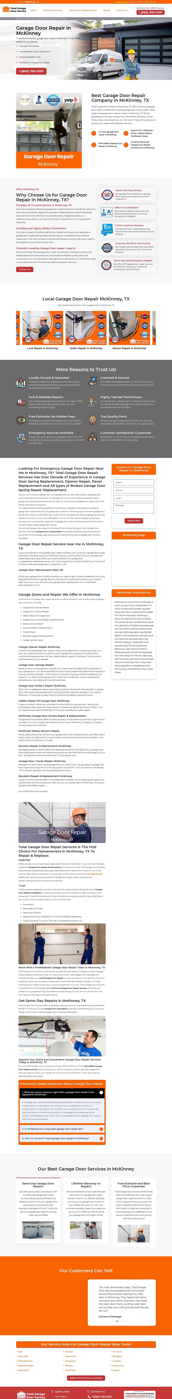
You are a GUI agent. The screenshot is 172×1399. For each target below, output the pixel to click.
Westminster (23, 1368)
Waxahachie (70, 1359)
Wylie (20, 1349)
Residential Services (52, 11)
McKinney (30, 18)
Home (33, 11)
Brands (106, 11)
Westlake (69, 1349)
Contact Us (122, 11)
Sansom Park (118, 1363)
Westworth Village (25, 1363)
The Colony (117, 1349)
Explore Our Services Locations (86, 1375)
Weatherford (70, 1354)
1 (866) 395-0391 (31, 71)
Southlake (117, 1359)
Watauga (69, 1363)
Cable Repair (59, 1394)
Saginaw (116, 1368)
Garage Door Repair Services (83, 11)
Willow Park (23, 1354)
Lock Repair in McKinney (84, 348)
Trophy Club (70, 1368)
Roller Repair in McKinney (127, 350)
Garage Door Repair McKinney (52, 18)
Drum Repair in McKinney (40, 350)
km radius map (133, 565)
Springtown (117, 1354)
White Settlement (25, 1359)
